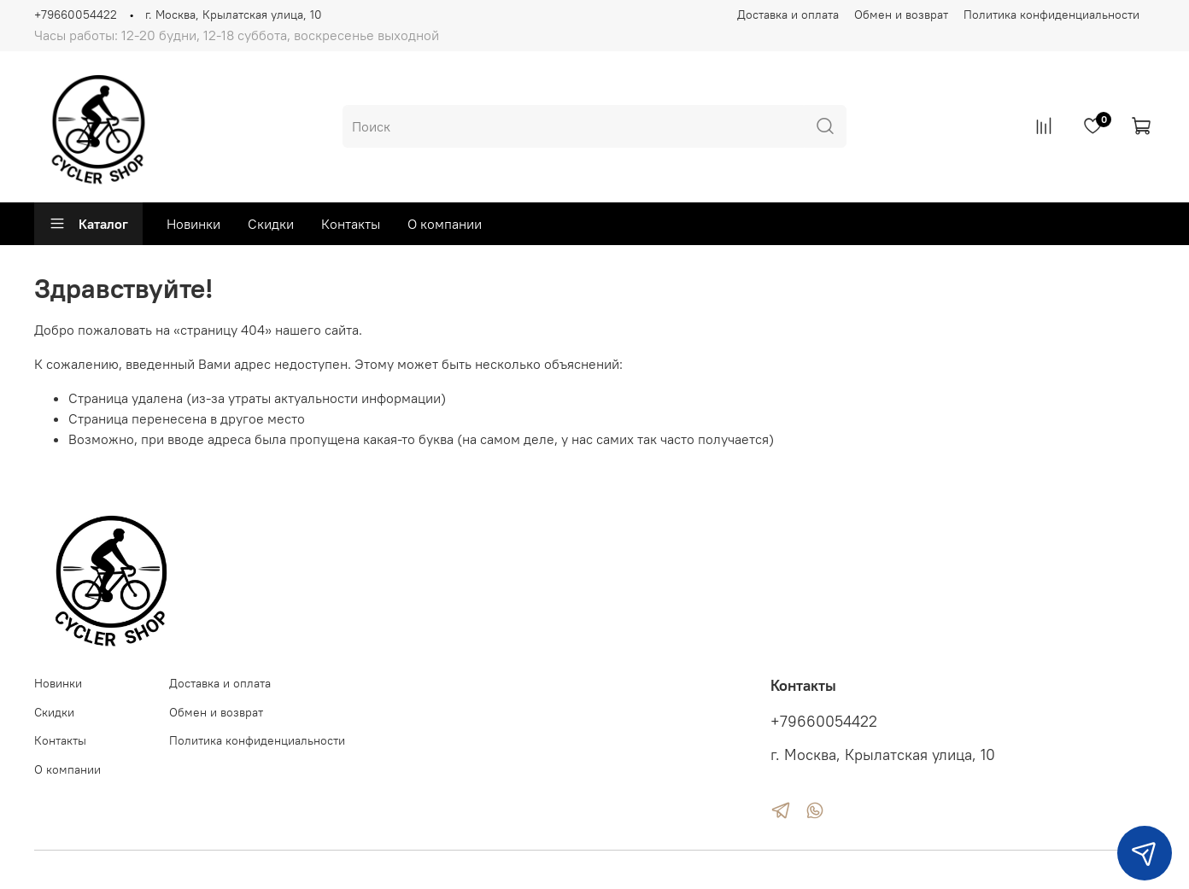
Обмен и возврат (901, 14)
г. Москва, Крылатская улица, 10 (233, 14)
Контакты (350, 223)
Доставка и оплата (788, 14)
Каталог (88, 223)
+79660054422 (75, 14)
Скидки (271, 223)
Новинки (193, 223)
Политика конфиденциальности (1051, 14)
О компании (444, 223)
